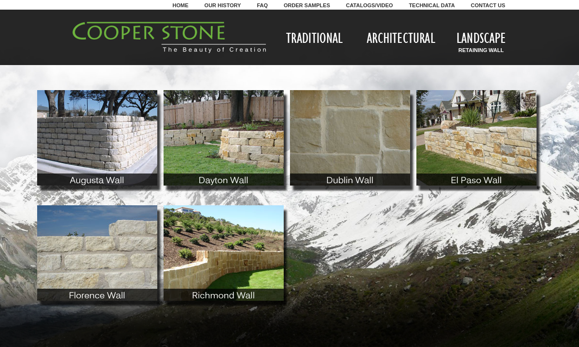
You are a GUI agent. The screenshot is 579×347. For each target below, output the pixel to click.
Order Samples (307, 5)
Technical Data (432, 5)
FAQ (262, 5)
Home (181, 5)
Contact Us (488, 5)
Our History (223, 5)
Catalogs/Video (369, 5)
